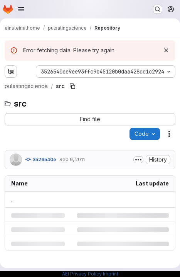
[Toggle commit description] (138, 159)
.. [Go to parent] (12, 199)
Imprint (110, 274)
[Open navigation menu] (21, 9)
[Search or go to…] (157, 9)
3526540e (40, 159)
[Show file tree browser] (11, 71)
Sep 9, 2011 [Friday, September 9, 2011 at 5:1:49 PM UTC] (72, 159)
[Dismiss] (166, 50)
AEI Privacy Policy (82, 274)
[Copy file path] (72, 86)
